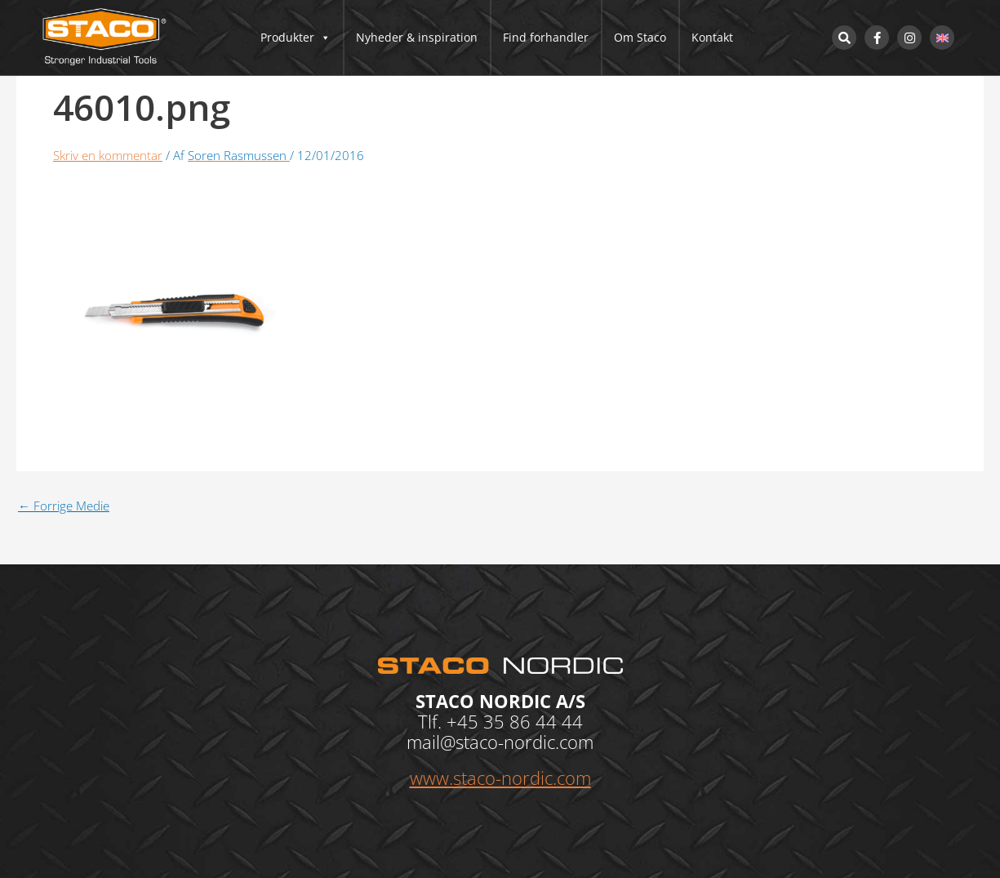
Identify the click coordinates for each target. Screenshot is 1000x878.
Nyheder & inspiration (417, 37)
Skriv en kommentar (107, 155)
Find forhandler (546, 37)
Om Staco (640, 37)
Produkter (295, 37)
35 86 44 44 (533, 721)
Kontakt (712, 37)
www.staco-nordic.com (500, 777)
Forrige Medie (63, 506)
